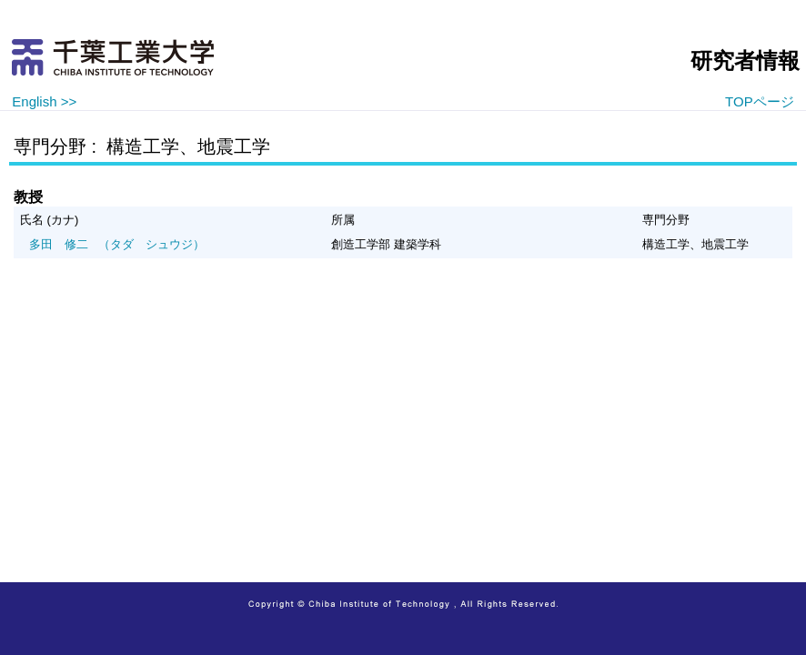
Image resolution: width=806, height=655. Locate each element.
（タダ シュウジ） (117, 244)
